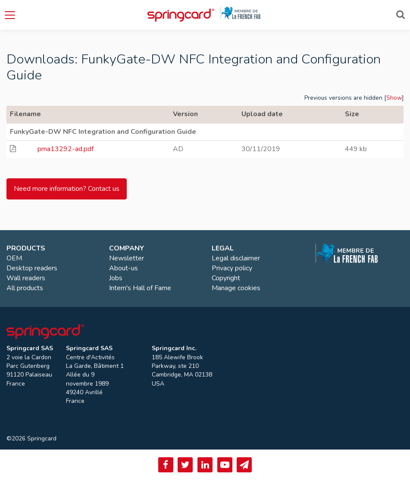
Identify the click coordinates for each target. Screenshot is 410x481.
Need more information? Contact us (66, 188)
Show (394, 98)
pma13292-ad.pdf (66, 149)
